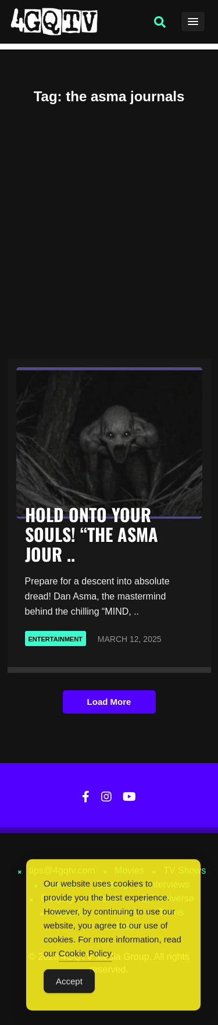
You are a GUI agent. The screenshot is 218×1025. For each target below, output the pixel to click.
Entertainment (55, 639)
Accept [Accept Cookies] (69, 983)
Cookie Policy (85, 955)
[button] (159, 22)
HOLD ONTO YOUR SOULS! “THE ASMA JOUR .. (91, 534)
